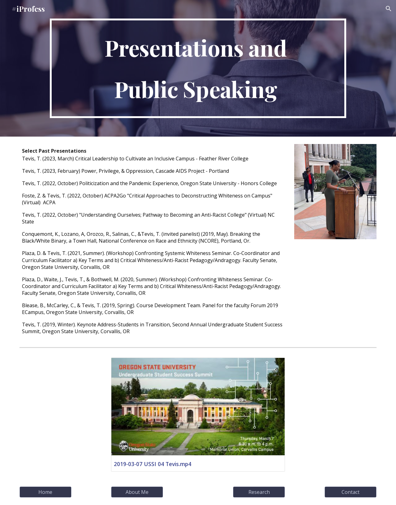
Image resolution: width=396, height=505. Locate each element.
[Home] (45, 492)
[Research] (259, 492)
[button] (388, 8)
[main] (198, 68)
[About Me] (137, 492)
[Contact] (350, 492)
